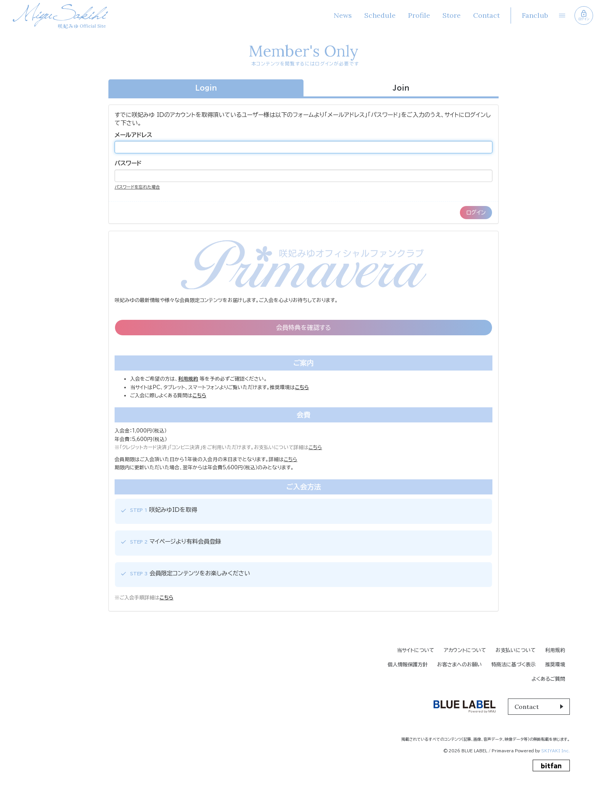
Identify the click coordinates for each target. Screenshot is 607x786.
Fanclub (535, 15)
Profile (419, 15)
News (343, 15)
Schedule (380, 15)
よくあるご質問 (548, 678)
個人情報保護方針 (408, 664)
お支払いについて (516, 650)
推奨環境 (555, 664)
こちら (315, 447)
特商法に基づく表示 (513, 664)
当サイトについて (415, 650)
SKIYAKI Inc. (555, 751)
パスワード (128, 163)
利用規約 (555, 650)
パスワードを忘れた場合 (137, 187)
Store (451, 15)
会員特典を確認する (303, 327)
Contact (486, 15)
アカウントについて (465, 650)
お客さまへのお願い (459, 664)
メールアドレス (133, 135)
